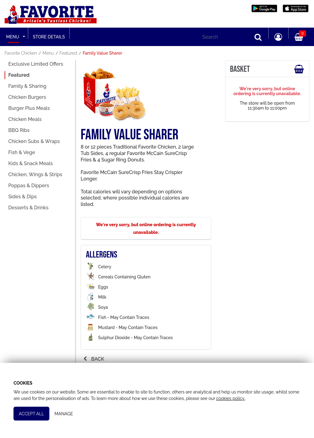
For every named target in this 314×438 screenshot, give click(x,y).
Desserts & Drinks (28, 208)
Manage (65, 411)
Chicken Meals (25, 119)
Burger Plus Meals (29, 108)
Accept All (32, 411)
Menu (12, 36)
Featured (18, 75)
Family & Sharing (27, 86)
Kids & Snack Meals (30, 163)
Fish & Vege (21, 152)
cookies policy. (243, 396)
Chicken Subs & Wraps (34, 141)
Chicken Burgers (27, 97)
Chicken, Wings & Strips (35, 174)
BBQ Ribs (18, 130)
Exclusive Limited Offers (35, 64)
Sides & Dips (22, 197)
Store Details (49, 36)
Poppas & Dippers (28, 185)
